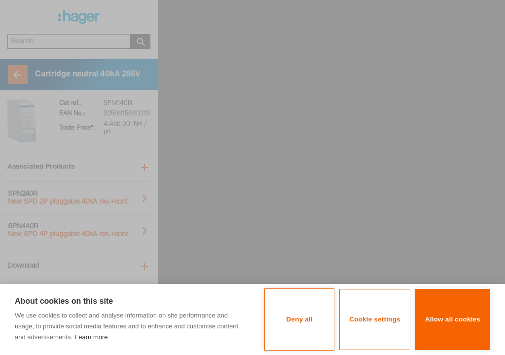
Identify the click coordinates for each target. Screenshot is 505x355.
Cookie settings (374, 319)
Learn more (91, 337)
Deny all (300, 319)
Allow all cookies (452, 319)
